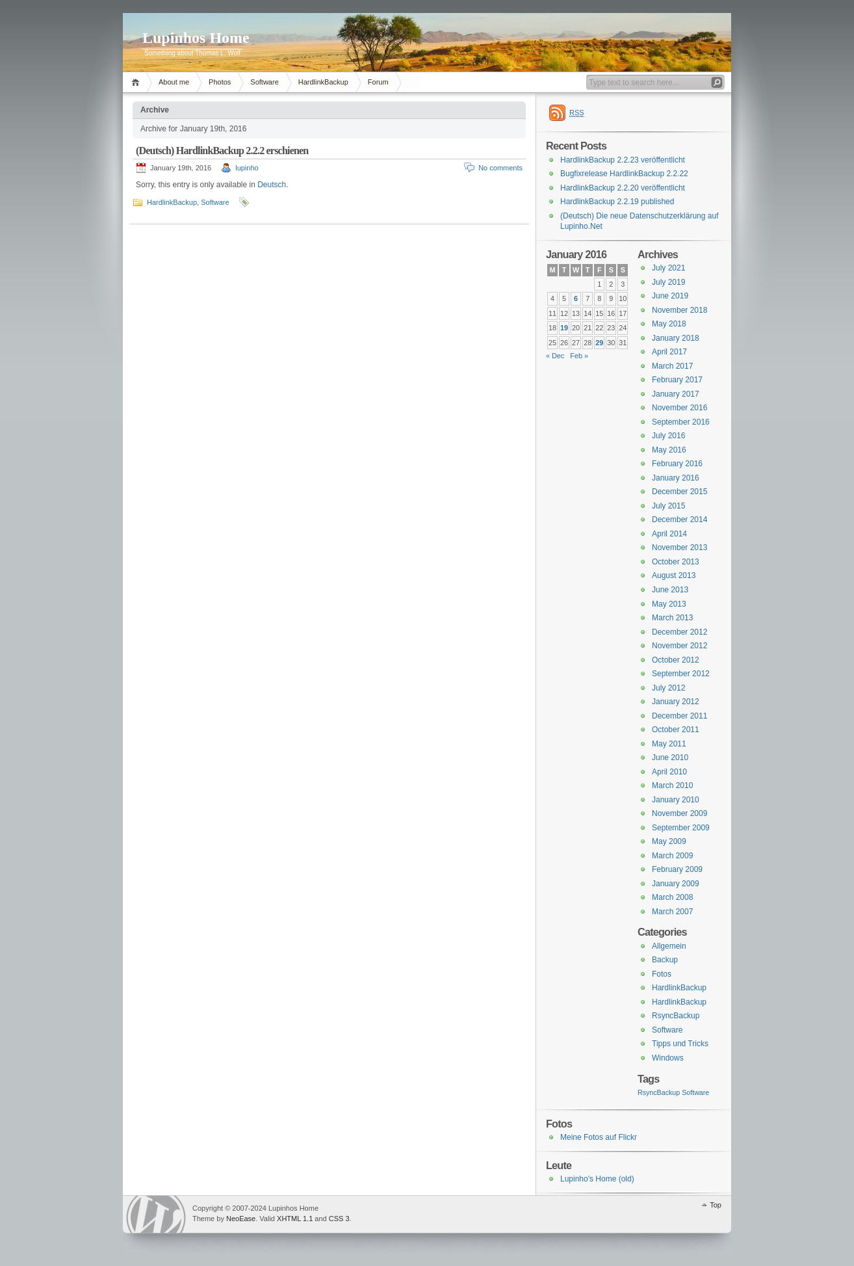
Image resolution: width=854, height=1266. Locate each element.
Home (137, 82)
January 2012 (675, 701)
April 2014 (669, 533)
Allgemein (669, 946)
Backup (665, 959)
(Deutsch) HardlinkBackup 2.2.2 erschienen (222, 150)
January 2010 (675, 799)
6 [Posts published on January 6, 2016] (576, 298)
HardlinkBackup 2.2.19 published (617, 201)
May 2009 (669, 841)
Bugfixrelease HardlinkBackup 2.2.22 (624, 173)
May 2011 (669, 743)
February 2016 (677, 463)
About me (174, 82)
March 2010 (672, 785)
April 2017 (669, 351)
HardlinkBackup (323, 82)
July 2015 (668, 505)
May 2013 (669, 604)
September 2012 (681, 673)
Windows (668, 1057)
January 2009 (675, 883)
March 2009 (672, 855)
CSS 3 (339, 1218)
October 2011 (675, 729)
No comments (500, 168)
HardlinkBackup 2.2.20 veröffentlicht (622, 187)
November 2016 (679, 407)
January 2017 (675, 394)
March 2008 (672, 897)
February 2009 (677, 869)
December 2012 (679, 632)
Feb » (579, 356)
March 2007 (672, 911)
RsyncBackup (675, 1015)
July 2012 (668, 687)
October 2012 (675, 660)
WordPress (156, 1214)
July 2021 (668, 267)
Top (715, 1205)
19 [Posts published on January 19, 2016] (564, 328)
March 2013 (672, 617)
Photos (220, 82)
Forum (378, 82)
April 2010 (669, 771)
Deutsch (271, 184)
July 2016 (668, 435)
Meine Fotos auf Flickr (598, 1137)
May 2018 (669, 323)
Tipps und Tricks (680, 1043)
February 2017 (677, 379)
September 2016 (681, 422)
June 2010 (670, 757)
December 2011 (679, 715)
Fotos (661, 974)
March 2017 (672, 366)
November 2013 (679, 547)
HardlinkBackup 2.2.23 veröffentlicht (622, 160)
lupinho (246, 168)
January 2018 (675, 338)
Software (264, 82)
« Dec (555, 356)
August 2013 (673, 575)
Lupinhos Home (196, 37)
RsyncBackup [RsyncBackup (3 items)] (659, 1092)
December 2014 (679, 519)
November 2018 (679, 310)
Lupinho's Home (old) (597, 1178)
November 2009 (679, 813)
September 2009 (681, 827)
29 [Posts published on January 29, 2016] (599, 343)
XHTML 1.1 (295, 1218)
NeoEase (240, 1218)
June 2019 (670, 295)
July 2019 (668, 282)
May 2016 (669, 450)
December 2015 (679, 491)
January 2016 (675, 477)
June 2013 (670, 589)
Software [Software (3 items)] (695, 1092)
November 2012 (679, 645)
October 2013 (675, 561)
